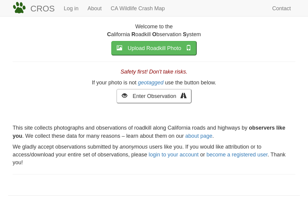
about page (198, 136)
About (95, 8)
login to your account (174, 155)
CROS (42, 8)
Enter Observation (154, 95)
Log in (71, 8)
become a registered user (236, 155)
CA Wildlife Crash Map (138, 8)
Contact (281, 8)
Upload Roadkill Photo (154, 47)
